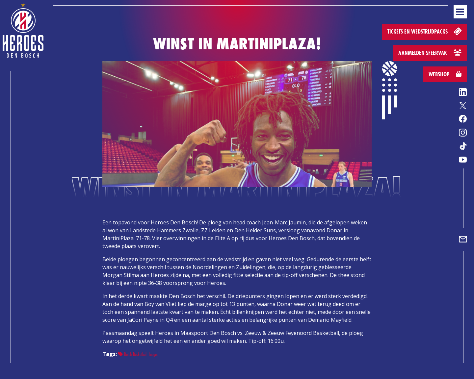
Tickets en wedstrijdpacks (425, 31)
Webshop (445, 74)
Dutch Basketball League (138, 354)
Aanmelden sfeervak (429, 53)
